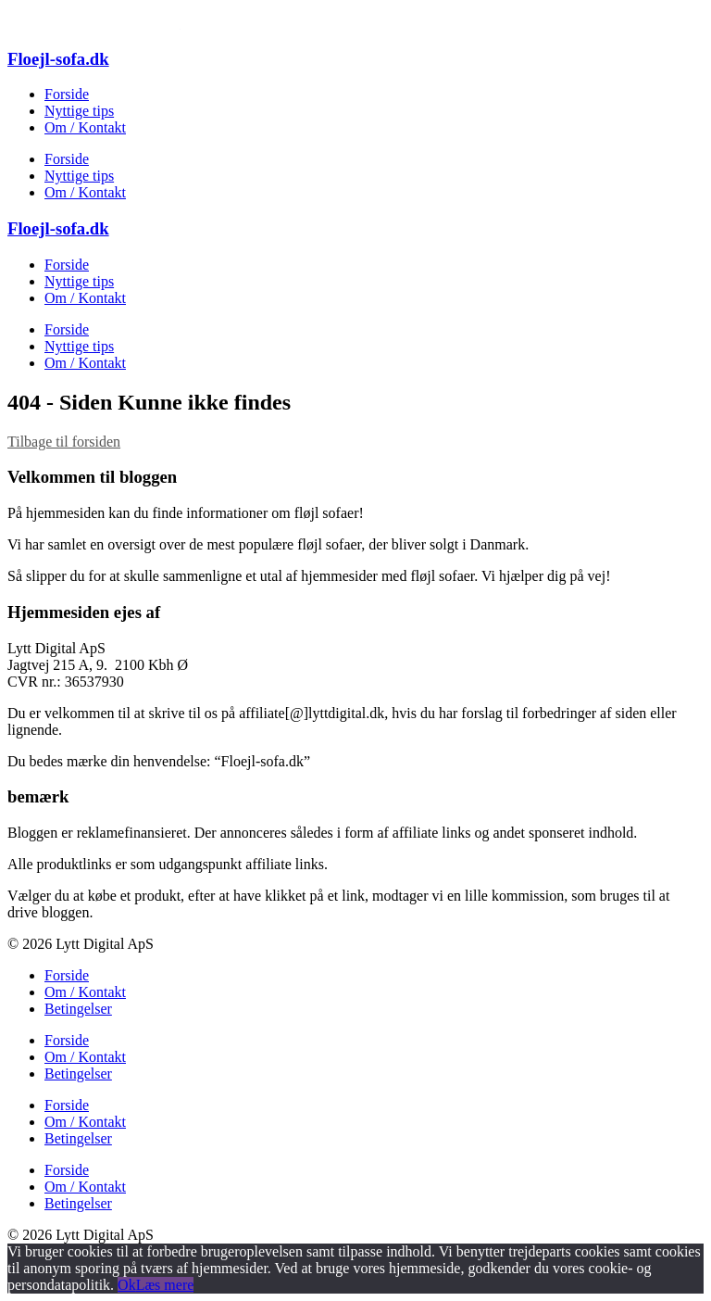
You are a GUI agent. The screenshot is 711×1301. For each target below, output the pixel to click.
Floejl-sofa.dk (58, 59)
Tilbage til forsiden (63, 441)
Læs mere (165, 1285)
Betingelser (78, 1009)
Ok (127, 1285)
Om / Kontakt (85, 127)
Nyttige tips (79, 111)
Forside (66, 94)
